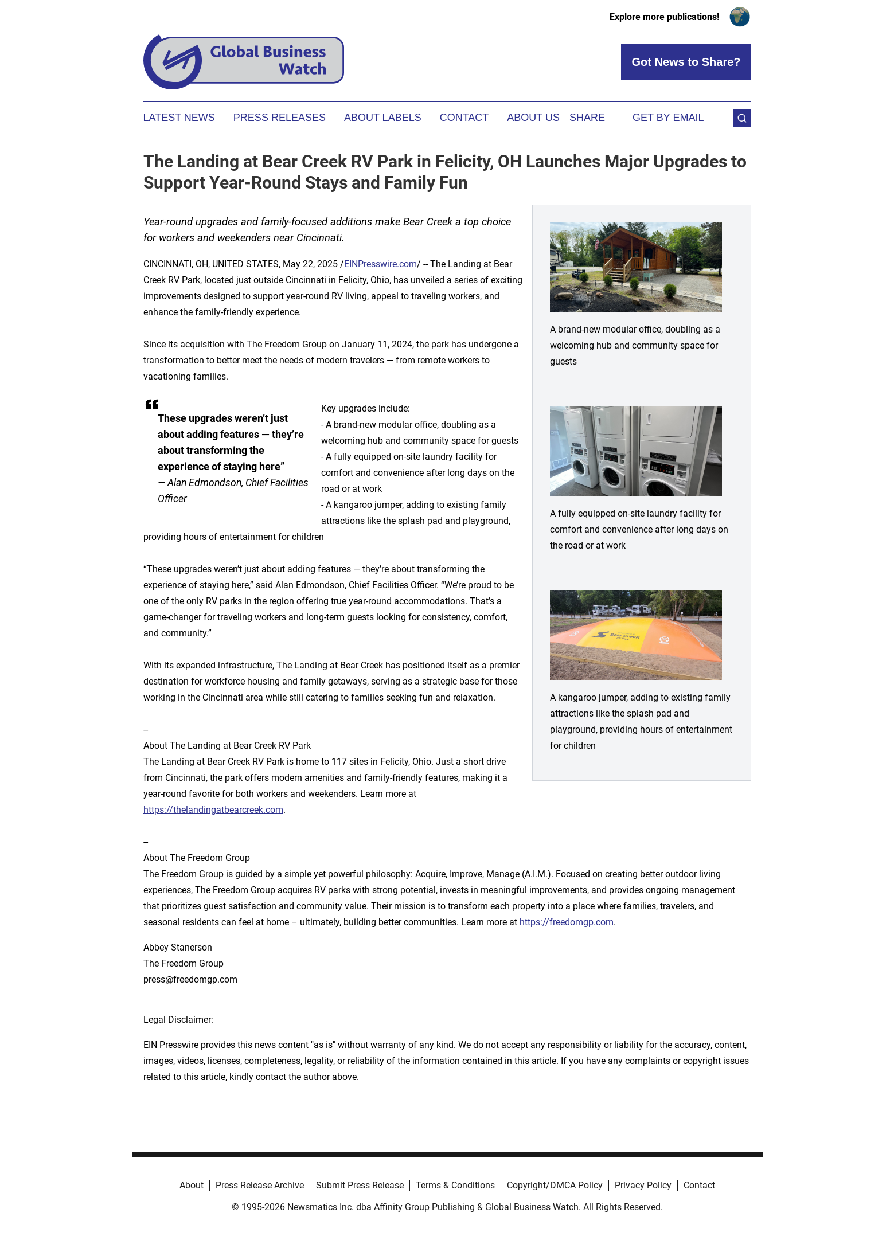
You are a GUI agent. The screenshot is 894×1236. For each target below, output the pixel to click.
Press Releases (279, 117)
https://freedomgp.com (567, 922)
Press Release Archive (260, 1185)
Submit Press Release (360, 1185)
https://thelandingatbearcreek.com (213, 809)
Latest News (179, 117)
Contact (464, 117)
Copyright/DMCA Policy (555, 1185)
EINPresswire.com (380, 264)
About (191, 1185)
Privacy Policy (643, 1185)
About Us (533, 117)
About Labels (382, 117)
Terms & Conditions (455, 1185)
